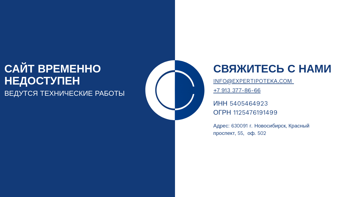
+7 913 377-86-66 (237, 90)
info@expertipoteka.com (253, 81)
